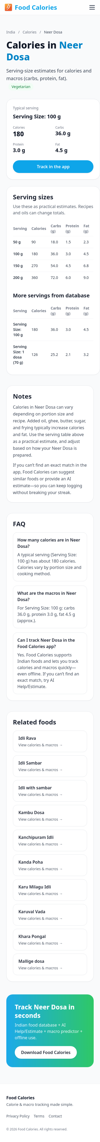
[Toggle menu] (92, 7)
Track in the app (53, 167)
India (10, 32)
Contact (55, 1116)
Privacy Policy (17, 1116)
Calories (30, 32)
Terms (39, 1116)
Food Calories (30, 7)
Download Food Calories (46, 1054)
